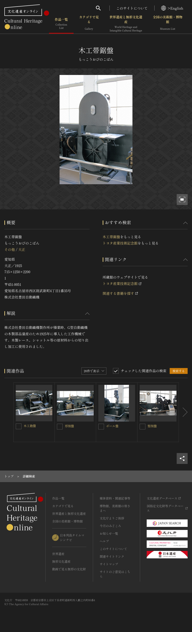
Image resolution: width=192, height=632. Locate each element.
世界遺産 (58, 554)
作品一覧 (61, 24)
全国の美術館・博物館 (167, 24)
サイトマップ (109, 564)
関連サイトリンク (112, 556)
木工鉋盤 (30, 426)
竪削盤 (152, 426)
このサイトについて (132, 8)
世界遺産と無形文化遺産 (125, 24)
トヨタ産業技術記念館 (120, 243)
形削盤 (69, 426)
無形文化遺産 (61, 561)
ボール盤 (112, 426)
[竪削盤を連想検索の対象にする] (142, 426)
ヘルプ (104, 541)
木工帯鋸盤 (111, 236)
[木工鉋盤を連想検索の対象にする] (18, 426)
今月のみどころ (110, 526)
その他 (9, 249)
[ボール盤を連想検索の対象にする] (101, 426)
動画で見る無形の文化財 (69, 569)
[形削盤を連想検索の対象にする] (60, 426)
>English (172, 8)
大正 (21, 249)
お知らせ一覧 (109, 533)
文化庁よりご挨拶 (112, 518)
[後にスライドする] (183, 412)
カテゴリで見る (89, 24)
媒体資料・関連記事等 (115, 498)
